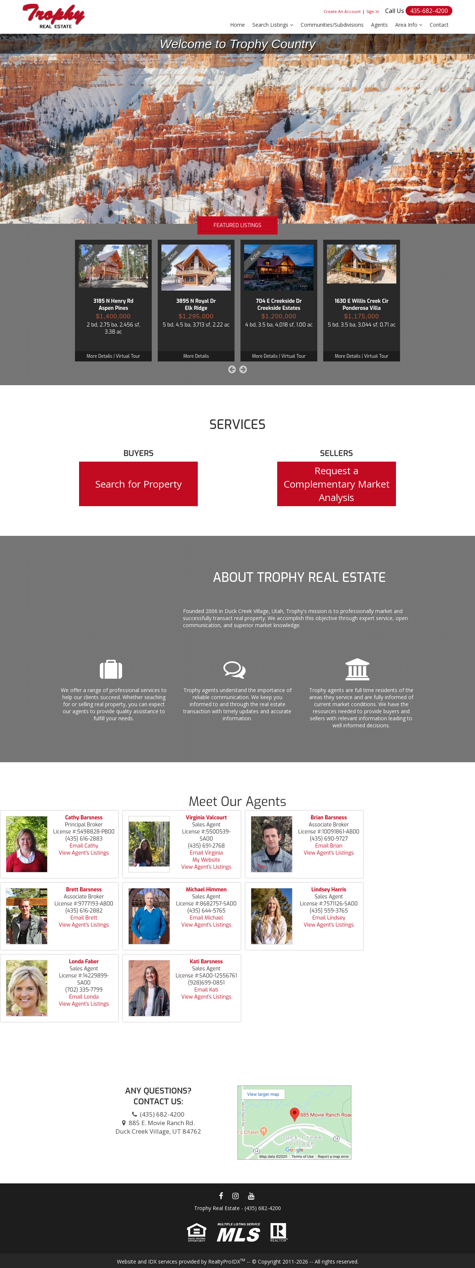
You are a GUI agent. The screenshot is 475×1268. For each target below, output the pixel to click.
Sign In (372, 11)
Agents (379, 24)
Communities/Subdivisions (332, 24)
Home (237, 24)
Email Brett (84, 917)
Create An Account (342, 11)
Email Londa (84, 996)
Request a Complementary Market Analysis (337, 484)
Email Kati (206, 989)
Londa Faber (84, 961)
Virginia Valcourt (206, 817)
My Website (206, 860)
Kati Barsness (206, 961)
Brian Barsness (329, 817)
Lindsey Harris (328, 889)
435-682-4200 (429, 11)
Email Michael (206, 917)
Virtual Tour (128, 356)
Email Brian (329, 845)
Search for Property (138, 484)
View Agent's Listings (84, 852)
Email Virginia (206, 852)
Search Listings (272, 24)
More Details (99, 356)
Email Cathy (84, 845)
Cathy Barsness (84, 817)
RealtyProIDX (226, 1261)
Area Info (408, 24)
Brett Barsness (84, 889)
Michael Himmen (206, 889)
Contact (439, 24)
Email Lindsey (328, 917)
